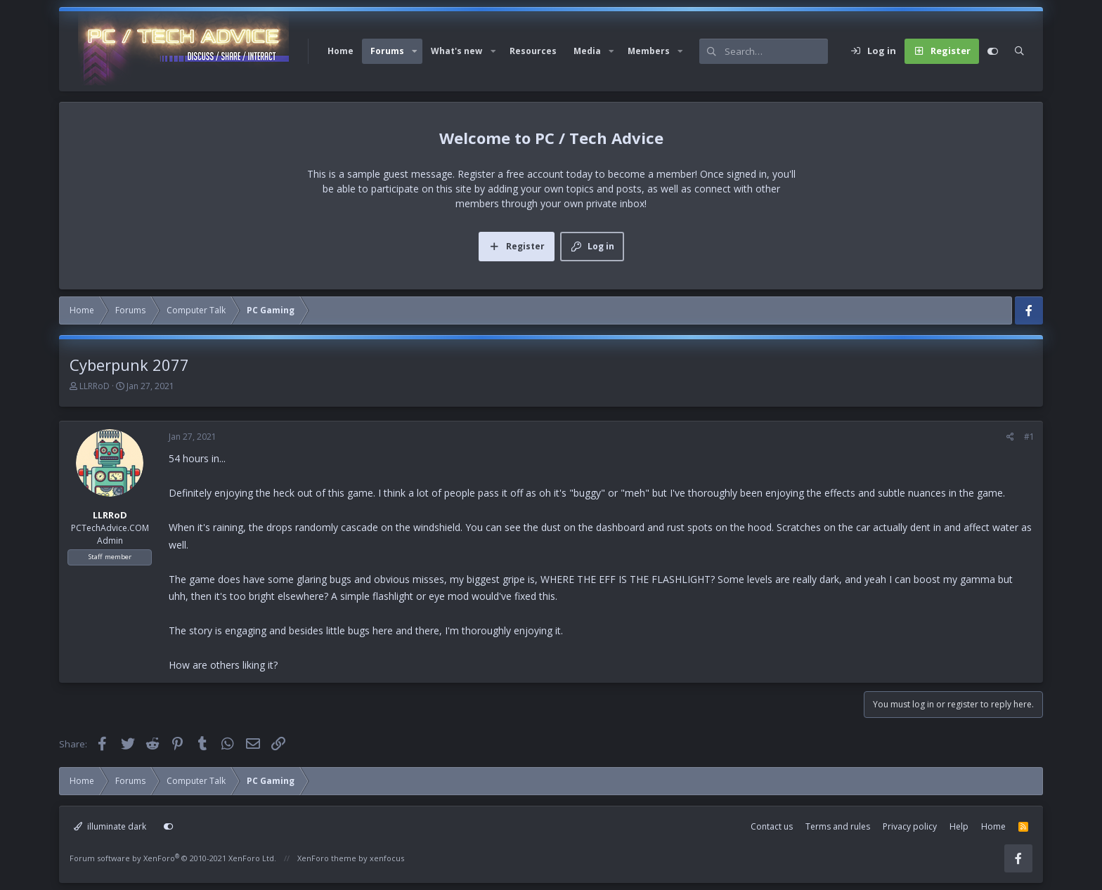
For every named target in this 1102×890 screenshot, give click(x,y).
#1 (1029, 437)
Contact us (772, 826)
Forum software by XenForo (173, 858)
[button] (414, 51)
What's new (456, 51)
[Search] (776, 51)
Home (341, 51)
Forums (387, 51)
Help (958, 826)
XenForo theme (326, 858)
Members (649, 51)
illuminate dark (110, 826)
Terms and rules (837, 826)
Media (587, 51)
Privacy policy (910, 826)
